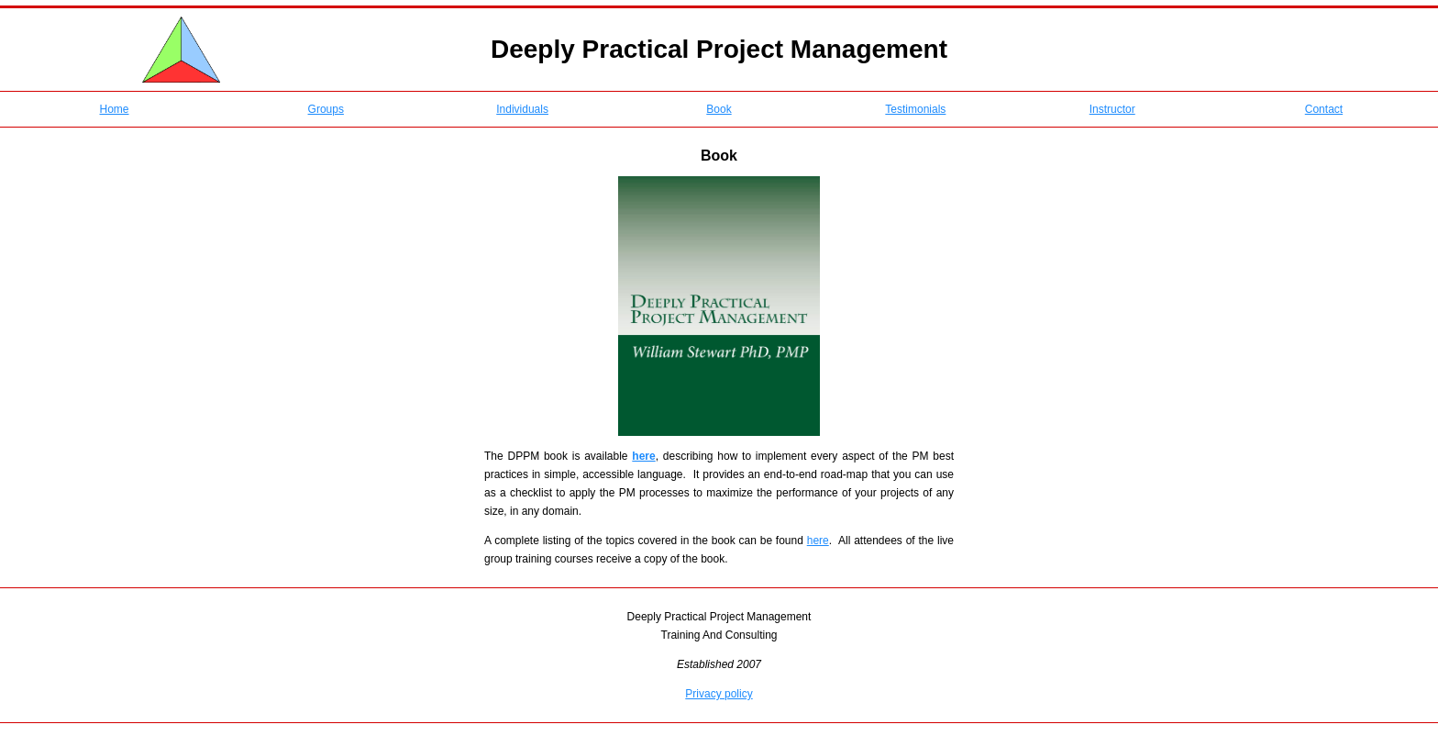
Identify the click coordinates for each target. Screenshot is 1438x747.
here (818, 540)
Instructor (1112, 109)
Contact (1324, 109)
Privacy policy (718, 693)
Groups (326, 109)
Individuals (522, 109)
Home (114, 109)
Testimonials (915, 109)
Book (718, 109)
